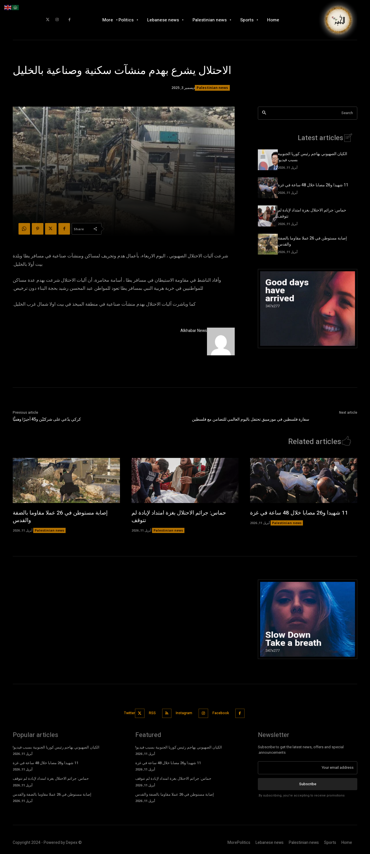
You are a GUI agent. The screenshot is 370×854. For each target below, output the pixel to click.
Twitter (126, 712)
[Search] (264, 113)
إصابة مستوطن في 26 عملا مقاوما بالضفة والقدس (63, 516)
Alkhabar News (193, 331)
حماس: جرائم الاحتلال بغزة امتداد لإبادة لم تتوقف (181, 516)
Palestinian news (212, 88)
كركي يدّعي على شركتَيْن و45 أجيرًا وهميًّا (47, 419)
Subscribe (307, 783)
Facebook (225, 712)
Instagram (185, 712)
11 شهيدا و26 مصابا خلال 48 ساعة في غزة (313, 185)
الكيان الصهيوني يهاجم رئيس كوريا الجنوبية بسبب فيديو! (56, 746)
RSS (149, 712)
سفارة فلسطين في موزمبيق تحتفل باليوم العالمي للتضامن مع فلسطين (250, 419)
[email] (307, 766)
